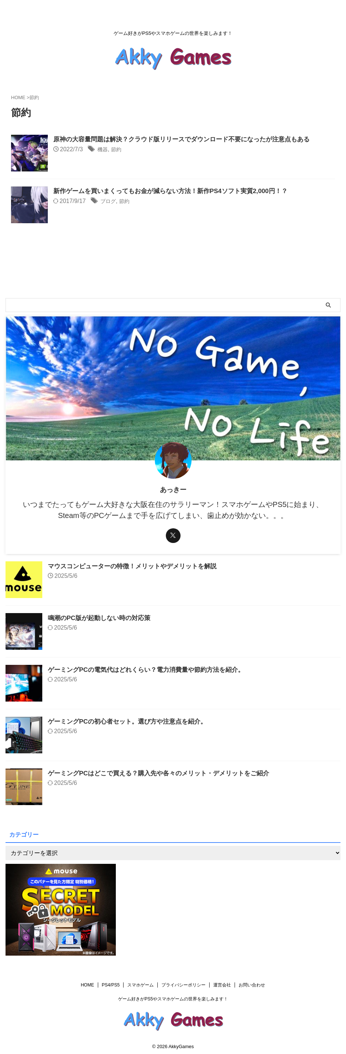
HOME (87, 985)
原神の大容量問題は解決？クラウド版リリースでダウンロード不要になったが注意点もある (189, 139)
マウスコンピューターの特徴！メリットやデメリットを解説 (137, 566)
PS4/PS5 (111, 985)
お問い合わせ (252, 985)
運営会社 (222, 985)
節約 (118, 150)
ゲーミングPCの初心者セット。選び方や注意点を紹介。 (132, 721)
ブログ (109, 202)
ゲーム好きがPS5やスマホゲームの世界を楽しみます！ (173, 999)
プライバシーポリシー (183, 985)
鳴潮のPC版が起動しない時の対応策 (102, 618)
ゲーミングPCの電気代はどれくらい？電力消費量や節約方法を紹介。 (152, 669)
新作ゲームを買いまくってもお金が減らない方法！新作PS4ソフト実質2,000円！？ (177, 191)
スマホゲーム (140, 985)
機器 (103, 150)
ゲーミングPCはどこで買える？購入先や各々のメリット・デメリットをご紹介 (165, 773)
